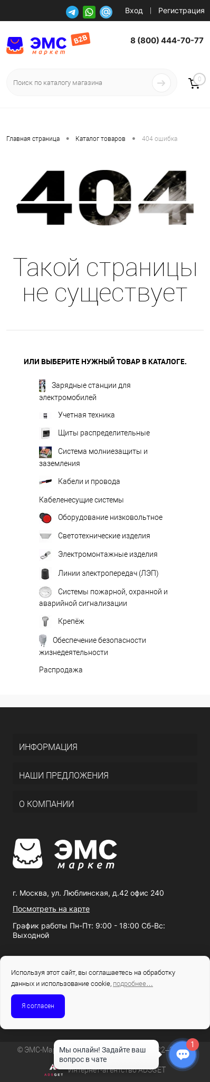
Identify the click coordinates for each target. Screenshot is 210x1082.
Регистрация (181, 10)
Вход (134, 10)
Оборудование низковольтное (101, 518)
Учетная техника (77, 415)
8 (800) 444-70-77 (167, 40)
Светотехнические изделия (94, 536)
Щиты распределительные (94, 433)
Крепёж (61, 621)
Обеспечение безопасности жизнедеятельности (92, 645)
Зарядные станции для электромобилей (85, 390)
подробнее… (133, 984)
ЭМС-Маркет (46, 1050)
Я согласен (38, 1006)
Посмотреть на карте (51, 908)
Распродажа (61, 670)
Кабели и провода (79, 482)
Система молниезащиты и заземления (93, 457)
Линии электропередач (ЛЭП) (99, 573)
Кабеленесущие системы (81, 500)
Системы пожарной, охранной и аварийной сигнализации (103, 597)
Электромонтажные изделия (98, 555)
